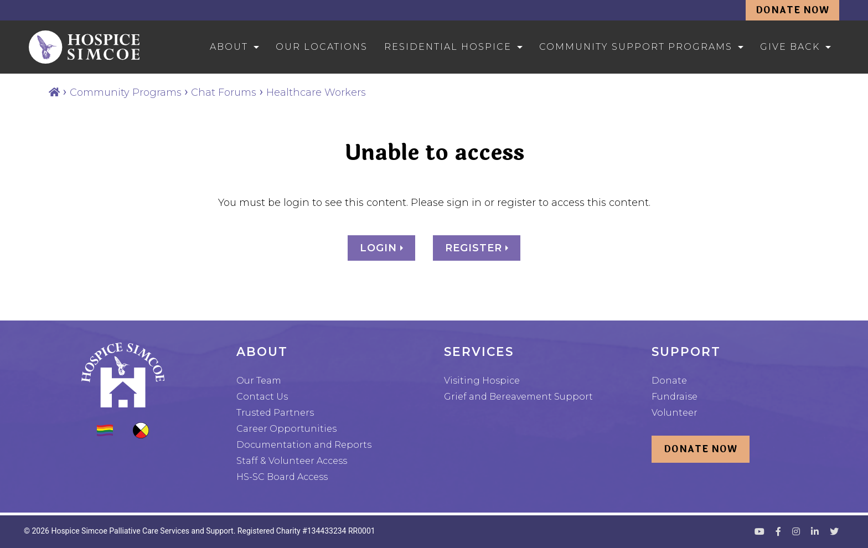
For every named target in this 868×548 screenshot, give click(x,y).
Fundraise (675, 396)
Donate (669, 380)
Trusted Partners (275, 412)
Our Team (258, 380)
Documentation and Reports (303, 445)
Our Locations (322, 47)
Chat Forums (223, 92)
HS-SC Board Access (282, 477)
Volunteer (675, 412)
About (229, 47)
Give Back (790, 47)
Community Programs (126, 92)
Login (380, 248)
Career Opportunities (286, 428)
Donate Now (792, 10)
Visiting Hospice (482, 380)
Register (475, 248)
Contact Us (262, 396)
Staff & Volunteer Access (291, 461)
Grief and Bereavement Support (518, 396)
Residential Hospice (448, 47)
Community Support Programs (635, 47)
